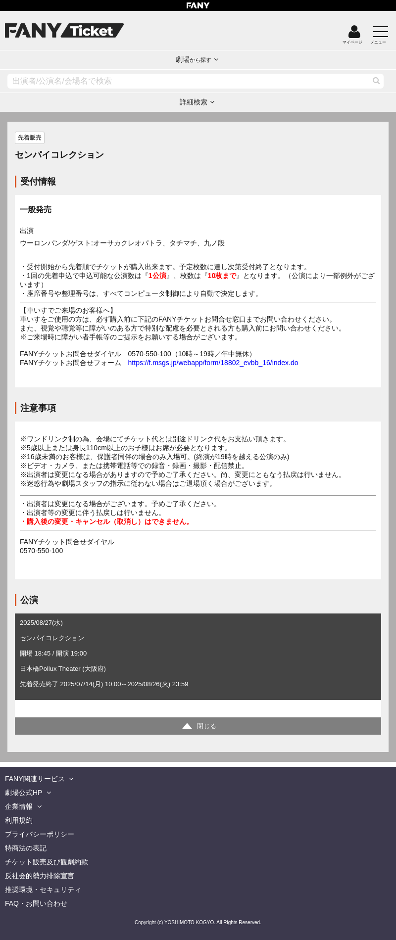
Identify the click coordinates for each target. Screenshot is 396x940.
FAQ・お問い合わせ (36, 903)
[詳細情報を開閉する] (198, 726)
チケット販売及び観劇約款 (46, 862)
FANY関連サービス (35, 779)
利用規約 (19, 820)
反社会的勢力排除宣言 (39, 876)
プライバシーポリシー (39, 834)
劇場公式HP (23, 793)
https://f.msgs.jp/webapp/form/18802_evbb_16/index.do (213, 363)
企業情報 (19, 806)
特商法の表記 (26, 848)
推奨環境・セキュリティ (43, 889)
